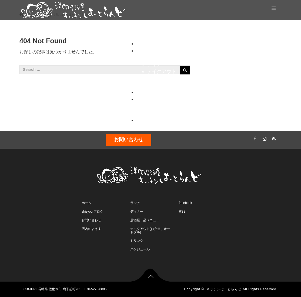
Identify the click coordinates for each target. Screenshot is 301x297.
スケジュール (265, 29)
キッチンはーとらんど (224, 289)
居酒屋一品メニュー (144, 220)
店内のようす (161, 113)
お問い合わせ (161, 106)
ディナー (156, 64)
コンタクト (228, 29)
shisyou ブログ (92, 211)
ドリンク (156, 85)
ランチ (154, 57)
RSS (273, 138)
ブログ (197, 29)
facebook (185, 203)
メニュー (170, 29)
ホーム (142, 29)
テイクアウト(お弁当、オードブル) (150, 230)
